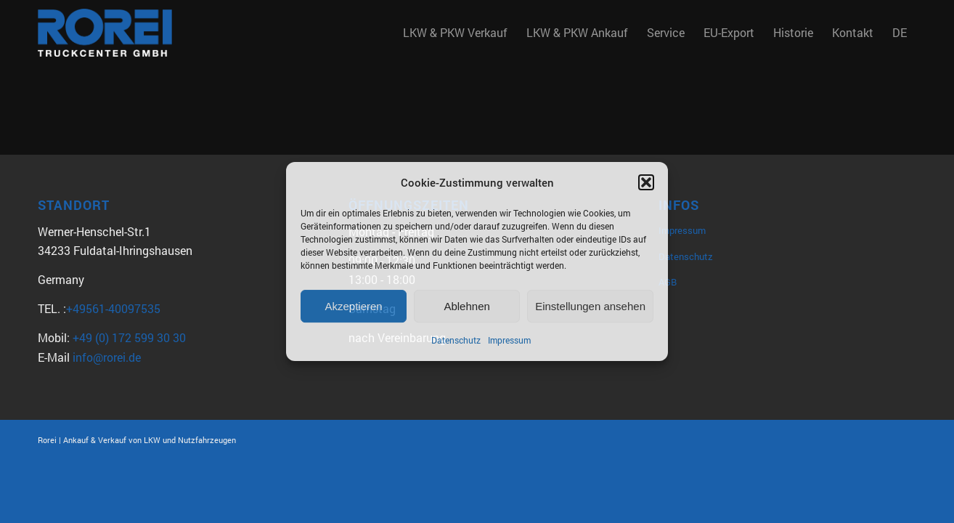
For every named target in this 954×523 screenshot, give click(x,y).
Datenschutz (456, 340)
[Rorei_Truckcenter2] (105, 33)
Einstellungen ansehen (590, 306)
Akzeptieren (353, 306)
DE (899, 32)
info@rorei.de (107, 357)
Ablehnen (466, 306)
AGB (668, 281)
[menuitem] (455, 32)
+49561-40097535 (113, 308)
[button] (646, 182)
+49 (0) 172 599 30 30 (129, 337)
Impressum (509, 340)
